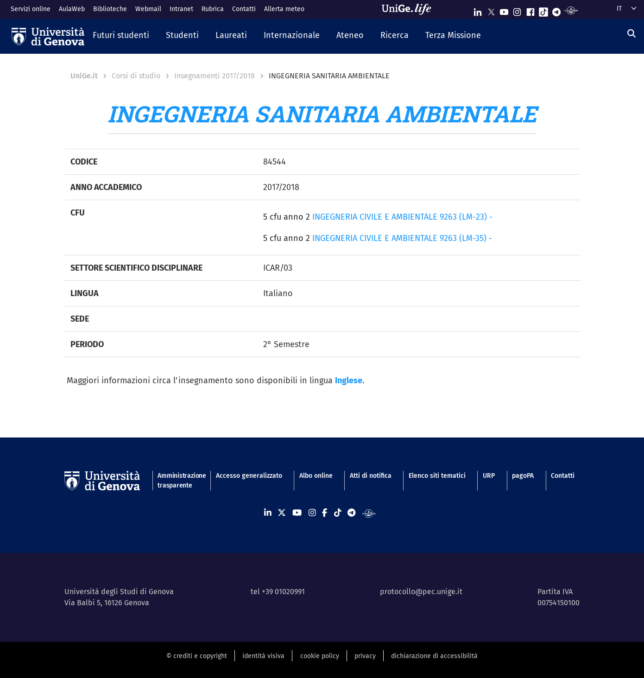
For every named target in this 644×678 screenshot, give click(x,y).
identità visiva (263, 656)
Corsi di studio (136, 75)
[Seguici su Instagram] (517, 10)
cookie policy (319, 656)
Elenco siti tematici (437, 476)
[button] (121, 36)
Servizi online (31, 9)
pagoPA (523, 476)
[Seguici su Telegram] (556, 10)
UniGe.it (84, 75)
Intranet (181, 9)
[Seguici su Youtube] (504, 10)
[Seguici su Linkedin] (478, 10)
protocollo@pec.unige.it (421, 591)
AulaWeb (72, 9)
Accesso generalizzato (249, 476)
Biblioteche (110, 9)
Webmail (148, 9)
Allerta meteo (284, 9)
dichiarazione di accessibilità (434, 656)
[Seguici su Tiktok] (543, 10)
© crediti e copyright (196, 656)
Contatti (244, 9)
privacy (365, 656)
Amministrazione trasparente (178, 480)
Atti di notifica (370, 476)
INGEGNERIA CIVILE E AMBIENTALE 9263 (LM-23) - (402, 217)
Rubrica (213, 9)
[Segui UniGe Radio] (571, 10)
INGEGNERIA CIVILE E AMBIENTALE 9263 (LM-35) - (402, 238)
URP (489, 476)
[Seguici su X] (491, 10)
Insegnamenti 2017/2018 (214, 75)
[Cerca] (631, 34)
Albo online (316, 476)
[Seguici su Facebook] (530, 10)
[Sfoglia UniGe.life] (409, 9)
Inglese (348, 380)
